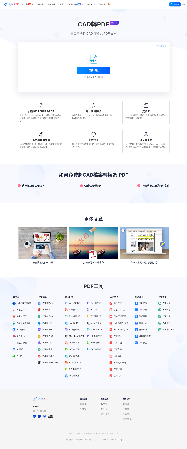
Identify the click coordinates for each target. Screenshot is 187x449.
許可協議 (97, 434)
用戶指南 (104, 404)
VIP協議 (105, 434)
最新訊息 (126, 414)
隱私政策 (77, 434)
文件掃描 (83, 409)
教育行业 (83, 404)
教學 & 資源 (105, 414)
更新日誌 (104, 409)
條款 (70, 434)
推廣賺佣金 (127, 419)
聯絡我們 (126, 409)
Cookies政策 (87, 434)
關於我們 (126, 404)
